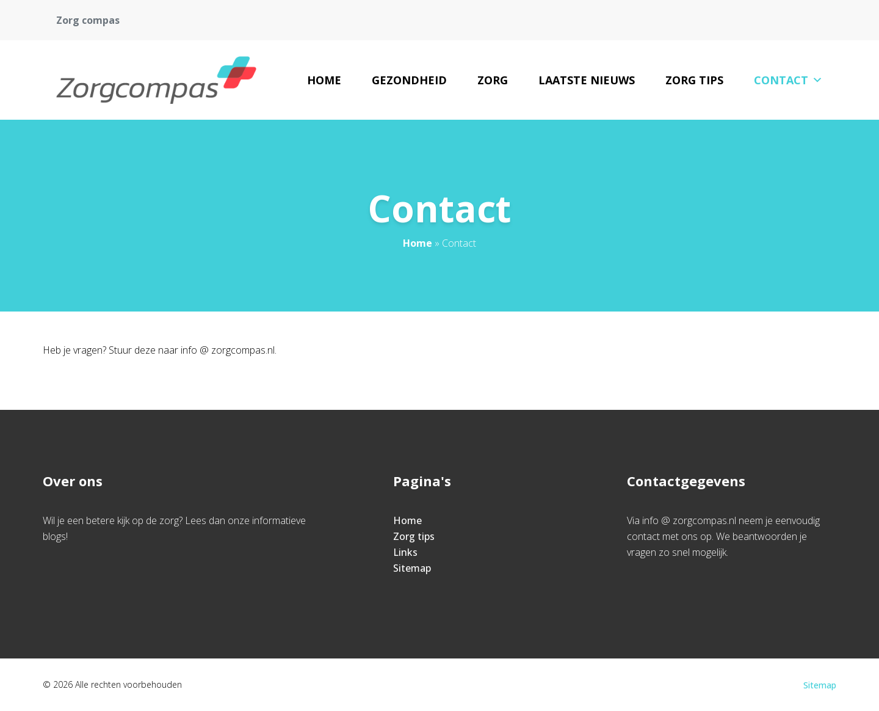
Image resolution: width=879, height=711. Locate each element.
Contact (788, 80)
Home (324, 80)
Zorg (492, 80)
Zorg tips (694, 80)
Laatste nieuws (586, 80)
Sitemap (412, 568)
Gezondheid (409, 80)
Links (405, 552)
